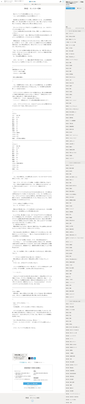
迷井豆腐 (67, 4)
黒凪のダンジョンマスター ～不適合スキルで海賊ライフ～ (74, 2)
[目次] (63, 1)
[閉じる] (26, 354)
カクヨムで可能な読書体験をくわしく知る (32, 387)
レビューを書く (70, 8)
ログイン (36, 385)
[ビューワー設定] (60, 1)
